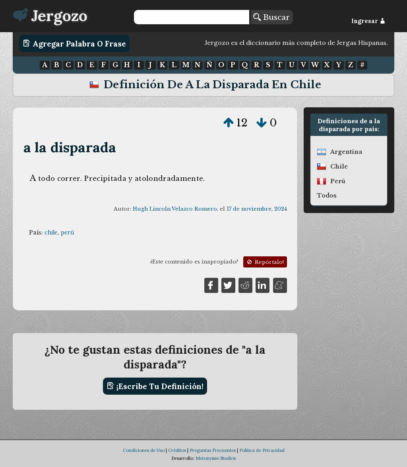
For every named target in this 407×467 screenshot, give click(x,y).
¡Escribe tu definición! (155, 386)
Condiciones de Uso (144, 450)
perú (67, 232)
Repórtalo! (265, 262)
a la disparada (69, 147)
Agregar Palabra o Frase (74, 43)
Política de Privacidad (262, 450)
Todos (327, 195)
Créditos (177, 450)
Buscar (271, 17)
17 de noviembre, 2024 (257, 209)
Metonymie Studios (216, 458)
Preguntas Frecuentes (213, 450)
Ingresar (368, 21)
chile (51, 232)
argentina (346, 151)
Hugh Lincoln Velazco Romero (175, 209)
